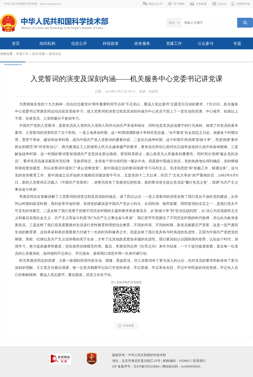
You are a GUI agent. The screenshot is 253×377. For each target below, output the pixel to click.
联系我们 (199, 361)
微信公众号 (152, 3)
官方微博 (176, 3)
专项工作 (22, 54)
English (219, 3)
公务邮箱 (198, 3)
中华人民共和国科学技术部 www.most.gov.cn (32, 4)
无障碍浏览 (240, 3)
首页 (16, 43)
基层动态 (55, 54)
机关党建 (38, 54)
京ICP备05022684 (147, 367)
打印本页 (126, 325)
